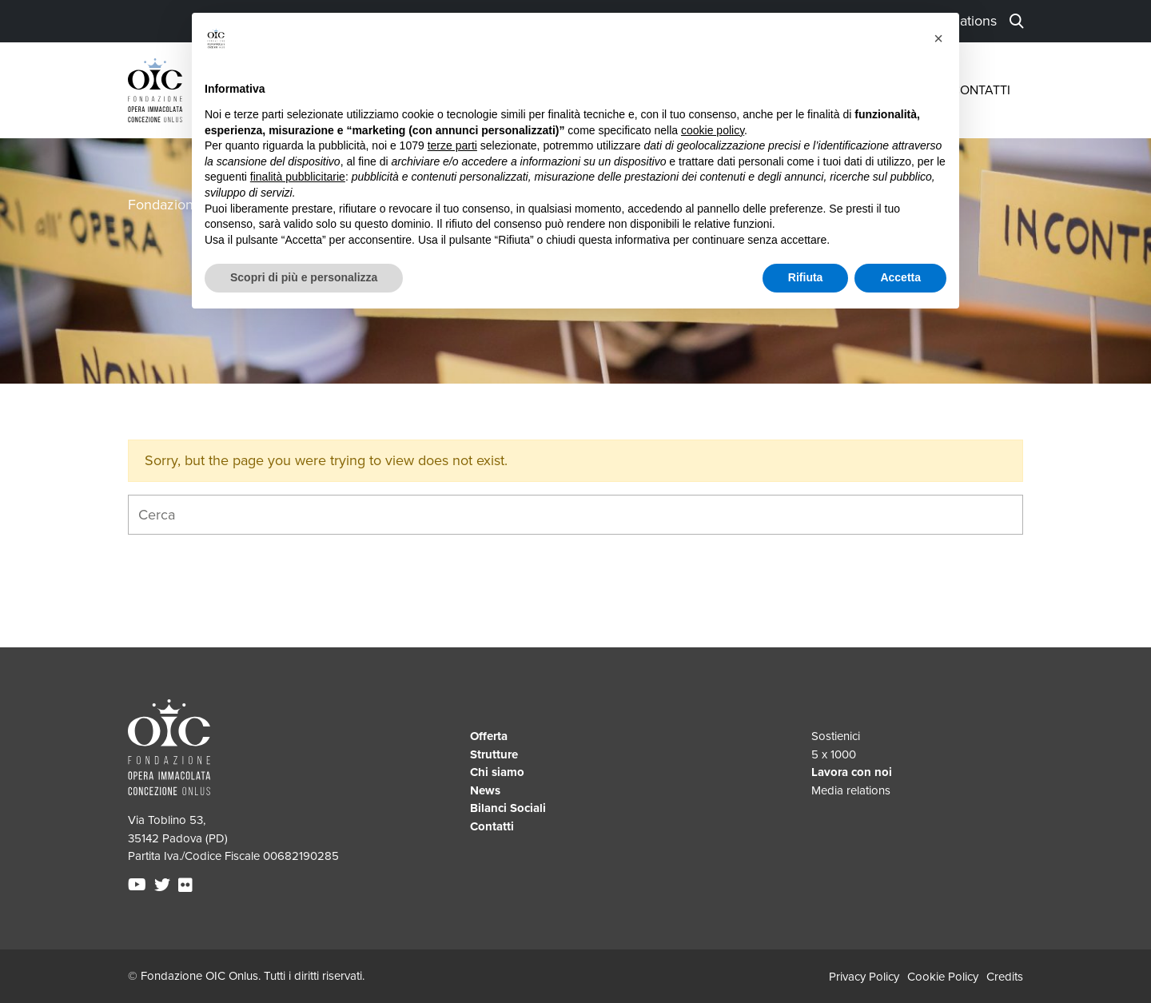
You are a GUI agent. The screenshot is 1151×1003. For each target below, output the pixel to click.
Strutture (494, 754)
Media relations (850, 790)
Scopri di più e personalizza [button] (303, 277)
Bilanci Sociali (508, 808)
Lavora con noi (851, 772)
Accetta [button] (900, 277)
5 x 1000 (833, 754)
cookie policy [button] (712, 130)
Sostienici (835, 736)
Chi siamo (497, 772)
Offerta (489, 736)
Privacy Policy (864, 976)
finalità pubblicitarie (297, 176)
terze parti (452, 145)
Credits (1004, 976)
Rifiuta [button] (805, 277)
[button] (938, 38)
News (485, 790)
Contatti (980, 90)
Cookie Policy (942, 976)
